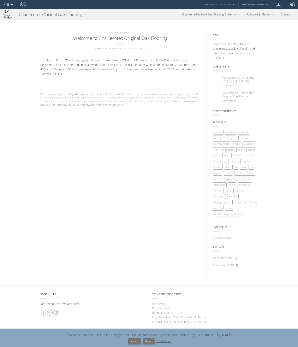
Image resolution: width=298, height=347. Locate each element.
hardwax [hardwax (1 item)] (249, 155)
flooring (64, 97)
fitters (56, 97)
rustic (129, 101)
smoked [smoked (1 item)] (218, 190)
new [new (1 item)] (227, 167)
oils (182, 97)
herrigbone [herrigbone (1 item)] (220, 161)
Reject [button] (149, 341)
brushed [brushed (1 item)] (243, 132)
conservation (151, 94)
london (147, 97)
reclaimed (96, 101)
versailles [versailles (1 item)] (232, 196)
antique (81, 94)
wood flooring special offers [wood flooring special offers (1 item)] (228, 214)
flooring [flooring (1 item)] (251, 149)
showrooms (138, 101)
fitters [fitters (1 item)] (241, 149)
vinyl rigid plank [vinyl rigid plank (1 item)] (222, 202)
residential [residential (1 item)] (243, 179)
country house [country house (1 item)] (221, 143)
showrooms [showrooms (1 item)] (245, 184)
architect (91, 94)
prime (87, 101)
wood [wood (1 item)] (229, 208)
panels (52, 101)
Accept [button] (134, 341)
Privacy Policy (160, 308)
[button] (23, 4)
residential (107, 101)
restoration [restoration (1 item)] (219, 184)
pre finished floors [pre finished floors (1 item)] (245, 173)
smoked (149, 101)
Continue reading (120, 82)
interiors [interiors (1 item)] (234, 161)
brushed (110, 94)
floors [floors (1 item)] (217, 155)
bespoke (100, 94)
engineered (46, 97)
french (79, 97)
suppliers (164, 101)
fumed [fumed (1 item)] (237, 155)
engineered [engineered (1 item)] (228, 149)
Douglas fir (188, 94)
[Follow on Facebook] (5, 5)
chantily (120, 94)
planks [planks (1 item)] (228, 173)
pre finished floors (74, 101)
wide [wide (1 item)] (253, 202)
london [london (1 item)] (217, 167)
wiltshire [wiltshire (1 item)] (218, 208)
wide (68, 104)
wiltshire (84, 104)
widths (75, 104)
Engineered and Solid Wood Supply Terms (179, 317)
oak (172, 97)
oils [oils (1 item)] (251, 167)
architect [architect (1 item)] (230, 132)
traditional (176, 101)
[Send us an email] (12, 5)
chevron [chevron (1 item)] (244, 137)
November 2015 (223, 265)
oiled (177, 97)
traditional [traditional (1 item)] (219, 196)
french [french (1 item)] (227, 155)
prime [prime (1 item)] (217, 179)
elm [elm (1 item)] (216, 149)
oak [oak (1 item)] (235, 167)
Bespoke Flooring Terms (167, 313)
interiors (127, 97)
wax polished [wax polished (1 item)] (240, 202)
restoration (119, 101)
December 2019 (223, 258)
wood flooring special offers (110, 104)
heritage (105, 97)
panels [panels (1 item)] (217, 173)
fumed (86, 97)
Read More (163, 341)
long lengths (158, 97)
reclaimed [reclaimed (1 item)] (229, 179)
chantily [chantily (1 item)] (218, 137)
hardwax (95, 97)
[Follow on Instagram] (8, 5)
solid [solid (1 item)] (228, 190)
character (130, 94)
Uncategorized (120, 33)
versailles (186, 101)
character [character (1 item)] (231, 137)
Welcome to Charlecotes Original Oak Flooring (120, 38)
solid (157, 101)
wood (92, 104)
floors (71, 97)
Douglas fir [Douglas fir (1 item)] (249, 143)
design (178, 94)
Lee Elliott (139, 48)
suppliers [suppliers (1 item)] (239, 190)
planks (60, 101)
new (168, 97)
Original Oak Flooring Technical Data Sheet (179, 322)
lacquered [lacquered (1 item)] (247, 161)
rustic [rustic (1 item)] (232, 184)
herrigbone (116, 97)
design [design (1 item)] (236, 143)
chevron (140, 94)
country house (166, 94)
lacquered (137, 97)
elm (197, 94)
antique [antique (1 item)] (218, 132)
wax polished (58, 104)
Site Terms (159, 304)
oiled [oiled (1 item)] (243, 167)
